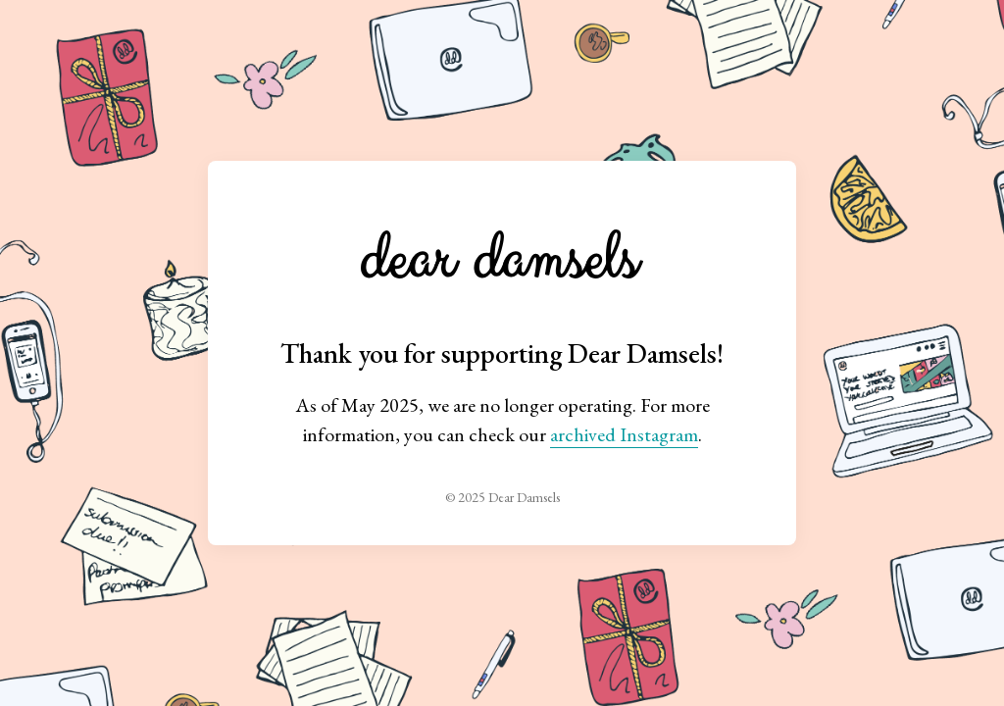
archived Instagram (624, 434)
